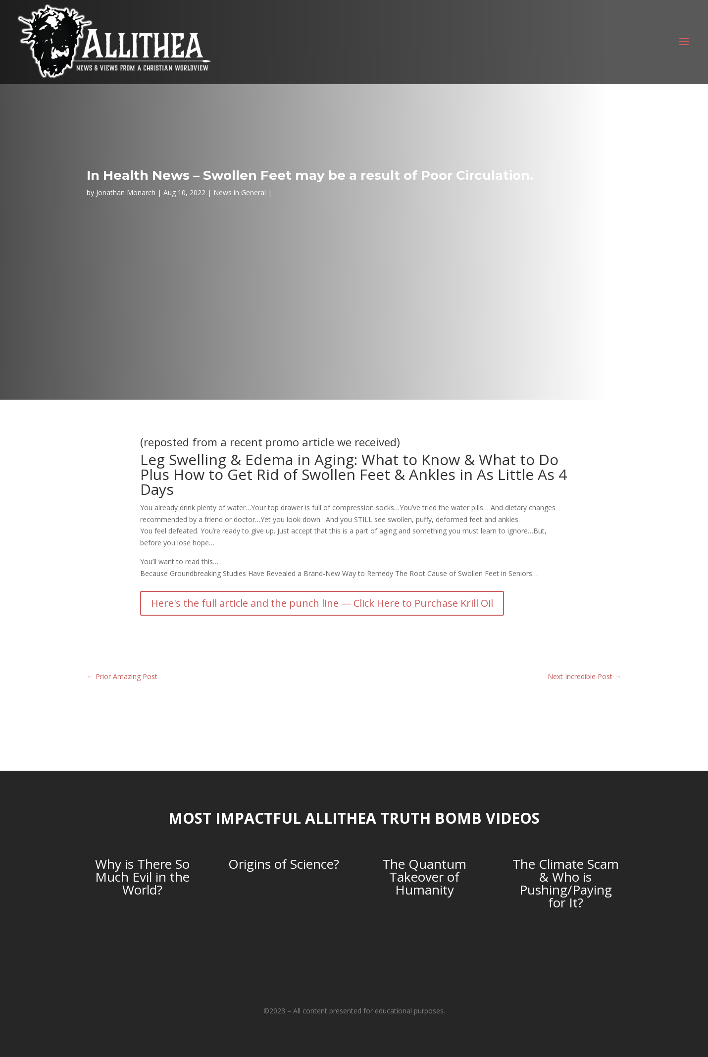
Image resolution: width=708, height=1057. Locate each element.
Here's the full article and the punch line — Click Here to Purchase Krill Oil (322, 603)
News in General (239, 192)
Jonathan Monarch (125, 192)
